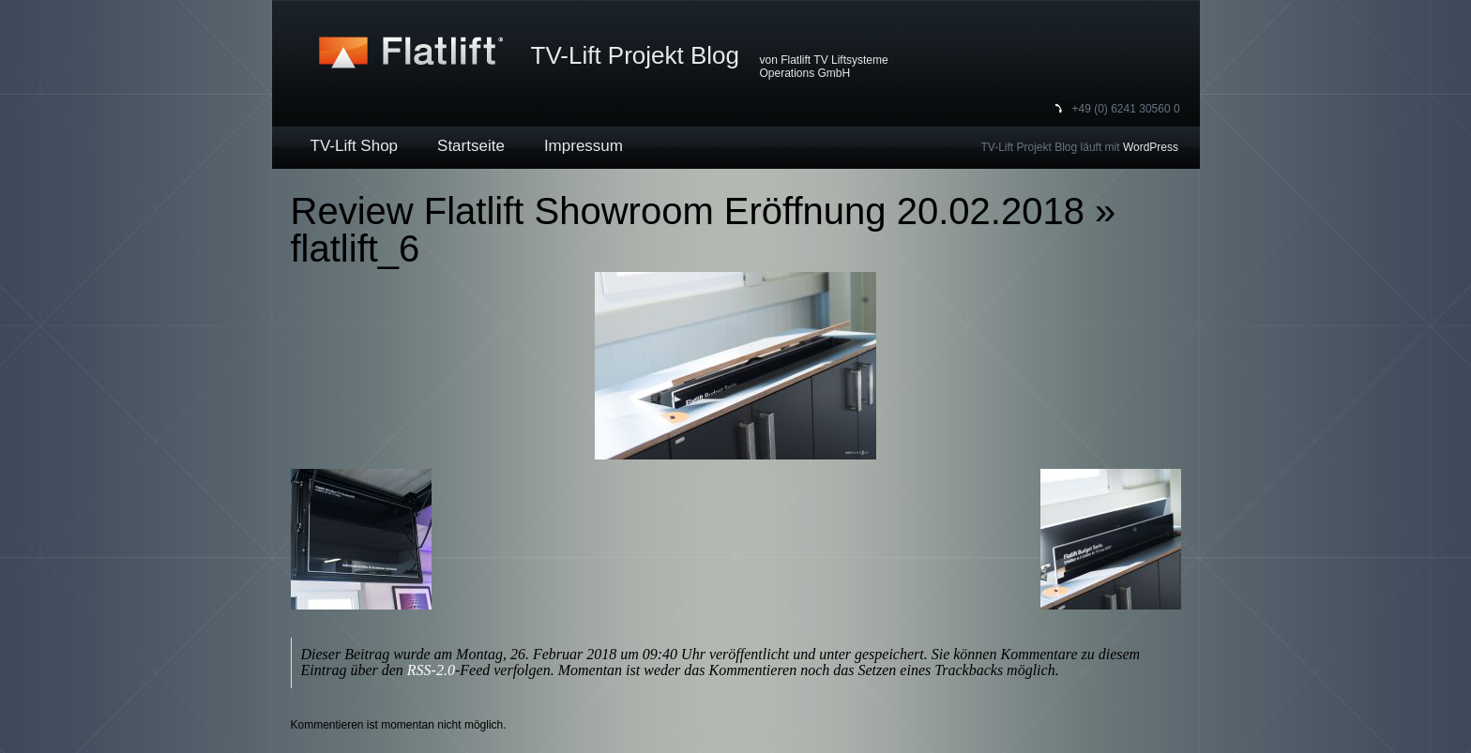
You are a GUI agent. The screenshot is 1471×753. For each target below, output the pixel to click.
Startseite (471, 146)
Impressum (583, 146)
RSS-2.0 (431, 670)
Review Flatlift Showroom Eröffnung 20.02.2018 (687, 211)
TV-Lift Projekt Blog (635, 55)
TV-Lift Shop (355, 146)
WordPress (1150, 147)
